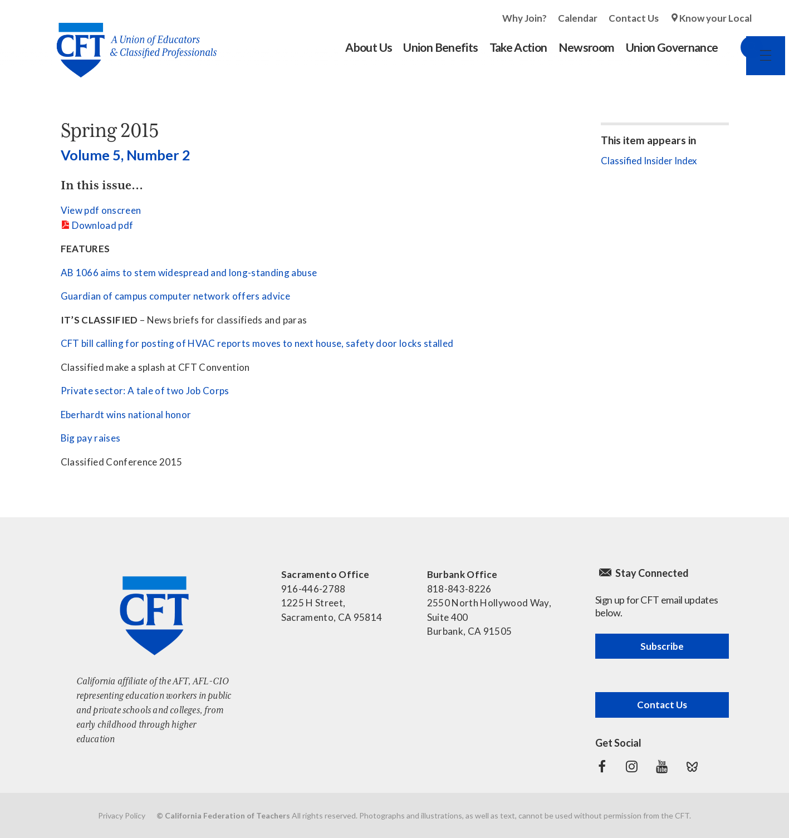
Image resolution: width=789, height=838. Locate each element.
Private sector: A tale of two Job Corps (145, 390)
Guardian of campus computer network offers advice (176, 296)
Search (740, 47)
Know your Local (715, 18)
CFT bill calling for (100, 343)
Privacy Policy (121, 815)
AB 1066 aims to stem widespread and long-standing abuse (189, 272)
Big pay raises (91, 438)
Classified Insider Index (649, 160)
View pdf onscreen (101, 210)
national (146, 414)
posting (157, 343)
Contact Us (634, 18)
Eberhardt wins (93, 414)
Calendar (577, 18)
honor (178, 414)
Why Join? (524, 18)
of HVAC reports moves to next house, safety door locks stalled (314, 343)
